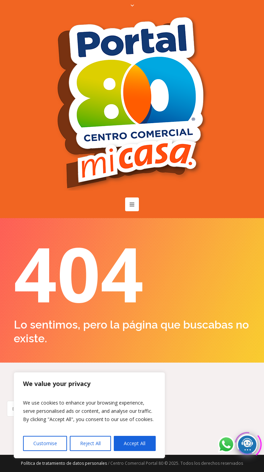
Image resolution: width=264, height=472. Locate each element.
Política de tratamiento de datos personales (64, 463)
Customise (45, 443)
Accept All (134, 443)
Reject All (90, 443)
